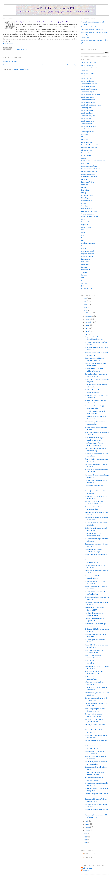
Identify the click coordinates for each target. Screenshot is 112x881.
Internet (83, 219)
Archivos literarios (87, 110)
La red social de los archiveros (90, 27)
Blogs (83, 137)
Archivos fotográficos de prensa (91, 105)
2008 (85, 310)
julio (87, 328)
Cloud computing (86, 150)
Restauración (85, 264)
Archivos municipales (88, 115)
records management (87, 288)
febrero (87, 827)
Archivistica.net (56, 8)
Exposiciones (85, 190)
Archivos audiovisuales (88, 86)
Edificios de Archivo (87, 182)
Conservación (85, 153)
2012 (85, 298)
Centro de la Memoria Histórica (91, 145)
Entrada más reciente (9, 65)
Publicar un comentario (10, 61)
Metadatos (84, 230)
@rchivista (84, 43)
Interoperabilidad (86, 222)
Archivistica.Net (86, 37)
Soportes (84, 272)
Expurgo (84, 192)
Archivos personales (87, 121)
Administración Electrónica (89, 68)
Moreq (83, 232)
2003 (85, 843)
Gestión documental (87, 214)
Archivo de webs (86, 78)
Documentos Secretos (88, 174)
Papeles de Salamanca (88, 243)
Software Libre (86, 269)
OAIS (83, 238)
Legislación (84, 224)
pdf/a (82, 285)
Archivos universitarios (88, 126)
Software (84, 267)
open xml (84, 283)
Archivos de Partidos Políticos (90, 94)
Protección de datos (87, 256)
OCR (82, 240)
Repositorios (85, 262)
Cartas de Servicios (87, 142)
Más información (8, 44)
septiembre (89, 322)
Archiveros (84, 70)
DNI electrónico (86, 155)
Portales (83, 248)
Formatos (84, 203)
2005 (85, 840)
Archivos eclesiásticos (88, 99)
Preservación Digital (87, 251)
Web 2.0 (83, 277)
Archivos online (86, 118)
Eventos (83, 187)
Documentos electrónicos (89, 177)
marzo (87, 824)
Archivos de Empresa (87, 92)
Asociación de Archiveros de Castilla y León (95, 32)
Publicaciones (85, 259)
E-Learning (84, 179)
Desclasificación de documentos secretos (93, 161)
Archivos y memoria (87, 131)
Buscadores (84, 139)
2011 (85, 301)
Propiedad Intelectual (87, 254)
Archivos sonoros (86, 123)
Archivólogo (85, 35)
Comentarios (87, 857)
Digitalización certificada (89, 166)
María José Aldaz (87, 868)
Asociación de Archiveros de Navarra (92, 29)
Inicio (41, 65)
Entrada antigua (72, 65)
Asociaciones (85, 134)
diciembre (88, 313)
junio (87, 331)
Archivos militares (87, 113)
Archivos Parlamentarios (88, 81)
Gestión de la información (89, 211)
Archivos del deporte (87, 97)
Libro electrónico (86, 227)
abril (87, 821)
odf (82, 280)
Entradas (86, 853)
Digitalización (85, 163)
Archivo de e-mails (87, 76)
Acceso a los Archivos (88, 65)
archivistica (85, 870)
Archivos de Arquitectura (89, 89)
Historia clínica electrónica (89, 216)
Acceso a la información (88, 62)
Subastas (84, 275)
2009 (85, 307)
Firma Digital (85, 198)
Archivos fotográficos (88, 102)
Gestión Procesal (86, 208)
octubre (87, 319)
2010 (85, 304)
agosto (87, 325)
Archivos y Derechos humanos (90, 129)
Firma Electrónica (86, 200)
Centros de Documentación (89, 147)
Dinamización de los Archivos (90, 169)
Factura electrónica (87, 195)
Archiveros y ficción (87, 73)
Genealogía (84, 206)
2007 (85, 834)
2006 (85, 837)
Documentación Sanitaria (89, 171)
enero (87, 830)
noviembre (88, 316)
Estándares (84, 185)
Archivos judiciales (19, 50)
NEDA (83, 235)
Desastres (84, 158)
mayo (87, 334)
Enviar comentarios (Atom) (20, 69)
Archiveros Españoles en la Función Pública (94, 40)
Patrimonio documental (88, 246)
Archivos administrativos (89, 84)
